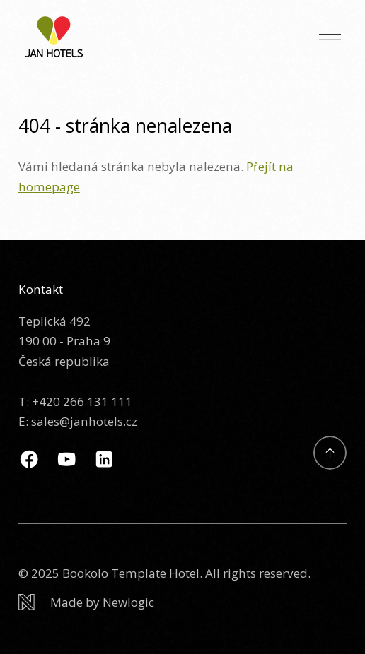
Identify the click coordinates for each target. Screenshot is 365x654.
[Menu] (330, 37)
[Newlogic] (182, 602)
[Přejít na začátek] (330, 453)
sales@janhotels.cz (84, 421)
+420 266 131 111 (82, 401)
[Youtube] (66, 459)
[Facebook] (29, 459)
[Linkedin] (104, 459)
